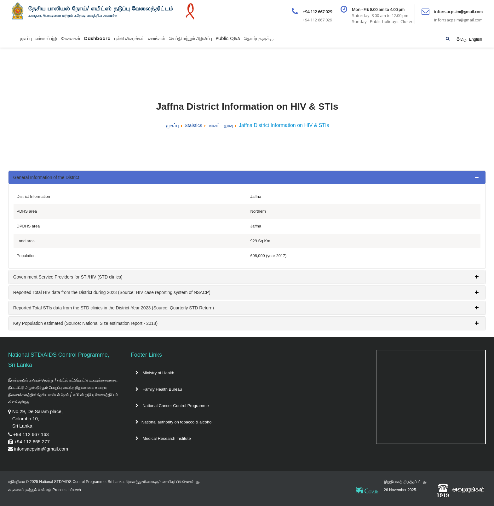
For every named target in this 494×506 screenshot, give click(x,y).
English (475, 39)
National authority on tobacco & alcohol (173, 422)
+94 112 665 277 (32, 441)
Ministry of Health (154, 373)
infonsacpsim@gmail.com (41, 448)
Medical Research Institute (163, 438)
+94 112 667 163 (31, 434)
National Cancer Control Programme (172, 405)
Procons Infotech (67, 490)
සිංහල (462, 39)
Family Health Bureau (158, 389)
